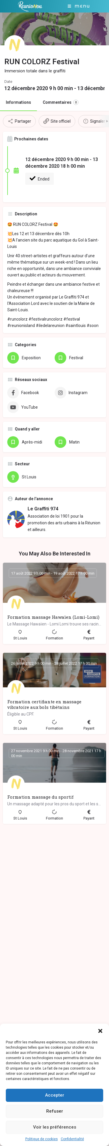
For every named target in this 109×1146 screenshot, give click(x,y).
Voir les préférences (54, 1127)
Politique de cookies (41, 1139)
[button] (100, 1031)
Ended (39, 178)
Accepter (54, 1095)
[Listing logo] (14, 45)
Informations (18, 102)
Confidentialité (72, 1139)
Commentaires (60, 102)
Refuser (54, 1111)
